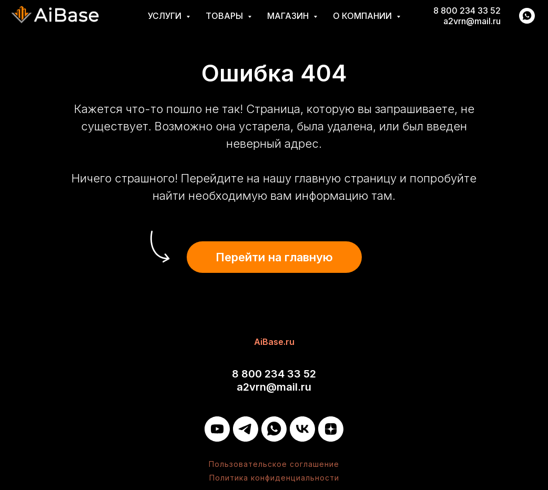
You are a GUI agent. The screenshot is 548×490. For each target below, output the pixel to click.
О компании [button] (363, 16)
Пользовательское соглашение (274, 464)
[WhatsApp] (274, 429)
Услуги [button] (166, 16)
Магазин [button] (289, 16)
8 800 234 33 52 (467, 10)
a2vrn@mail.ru (472, 21)
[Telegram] (245, 429)
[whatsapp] (527, 16)
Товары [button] (225, 16)
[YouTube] (217, 429)
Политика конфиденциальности (274, 477)
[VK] (302, 429)
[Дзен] (330, 429)
